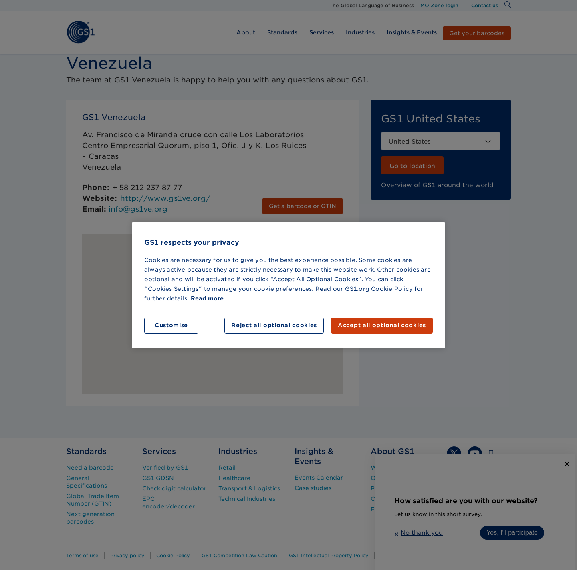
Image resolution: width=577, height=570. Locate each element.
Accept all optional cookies (382, 325)
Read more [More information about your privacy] (207, 298)
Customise (171, 325)
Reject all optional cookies (274, 325)
